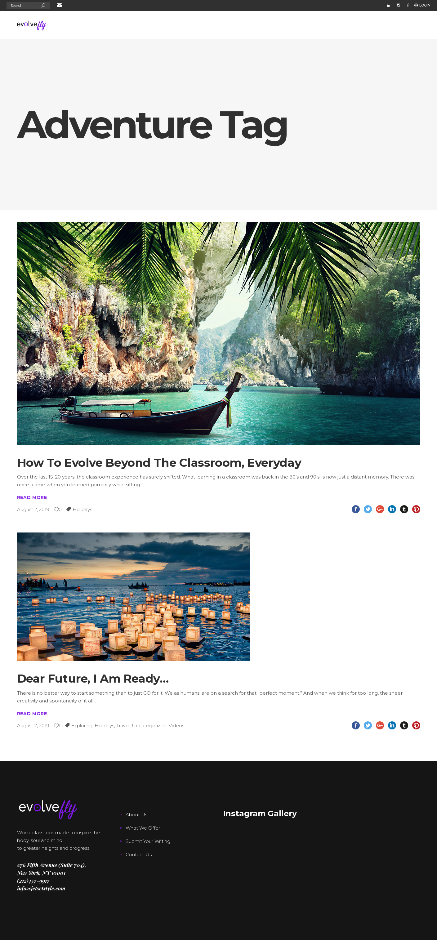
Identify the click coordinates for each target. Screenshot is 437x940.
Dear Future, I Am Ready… (93, 678)
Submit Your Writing (148, 841)
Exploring (81, 725)
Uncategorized (149, 725)
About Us (136, 814)
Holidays (82, 509)
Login (424, 5)
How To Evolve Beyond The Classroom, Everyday (159, 463)
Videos (176, 725)
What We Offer (143, 828)
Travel (123, 725)
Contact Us (139, 855)
